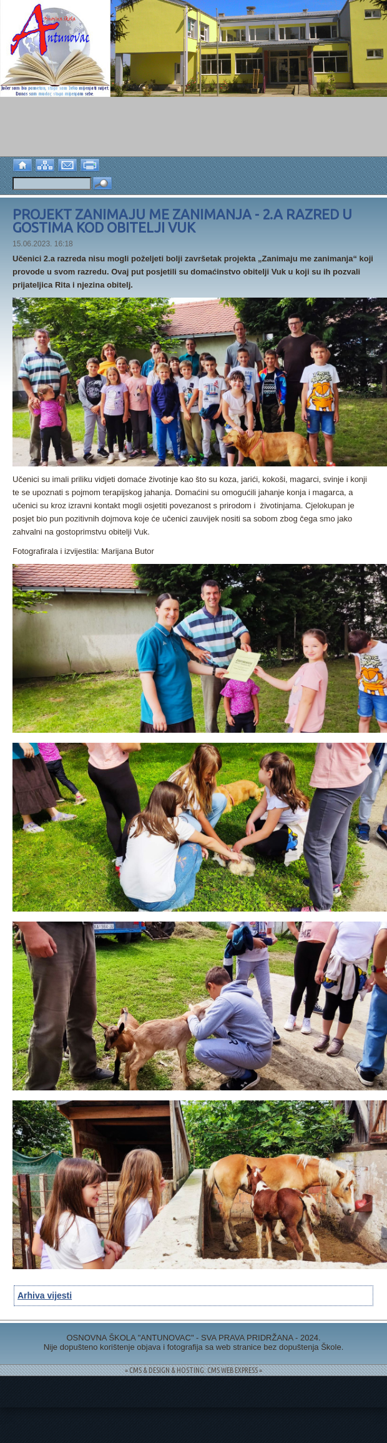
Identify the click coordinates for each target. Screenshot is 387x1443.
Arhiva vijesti (44, 1295)
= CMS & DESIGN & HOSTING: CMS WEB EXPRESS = (193, 1370)
